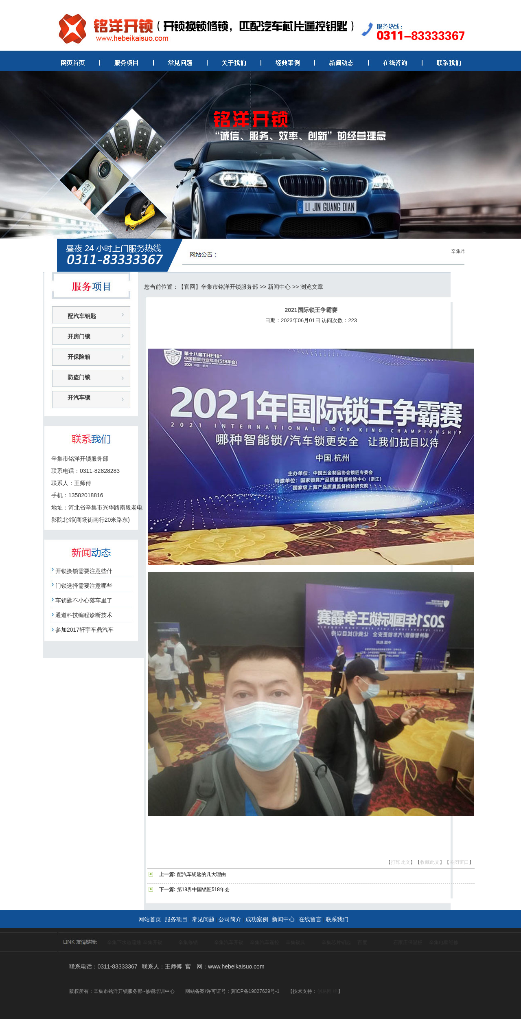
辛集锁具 (295, 942)
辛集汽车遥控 (264, 942)
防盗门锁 (79, 377)
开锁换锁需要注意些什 (83, 571)
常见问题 (203, 919)
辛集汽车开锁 (228, 942)
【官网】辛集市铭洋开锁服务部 (218, 286)
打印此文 (400, 862)
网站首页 (149, 919)
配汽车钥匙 (82, 316)
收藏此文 (430, 862)
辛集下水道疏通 (124, 942)
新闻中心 (279, 286)
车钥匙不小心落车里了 (83, 600)
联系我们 (337, 919)
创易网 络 (327, 991)
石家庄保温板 (407, 942)
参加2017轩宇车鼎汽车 (84, 629)
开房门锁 (79, 336)
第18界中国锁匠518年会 (203, 889)
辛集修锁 (188, 942)
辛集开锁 (152, 942)
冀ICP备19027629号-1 (255, 991)
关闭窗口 (459, 862)
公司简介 (230, 919)
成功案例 (256, 919)
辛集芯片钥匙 (336, 942)
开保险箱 (79, 357)
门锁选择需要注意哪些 (83, 585)
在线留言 (310, 919)
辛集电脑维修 (443, 942)
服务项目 (176, 919)
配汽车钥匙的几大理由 (201, 874)
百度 (362, 942)
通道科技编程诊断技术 (83, 615)
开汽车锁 (79, 397)
